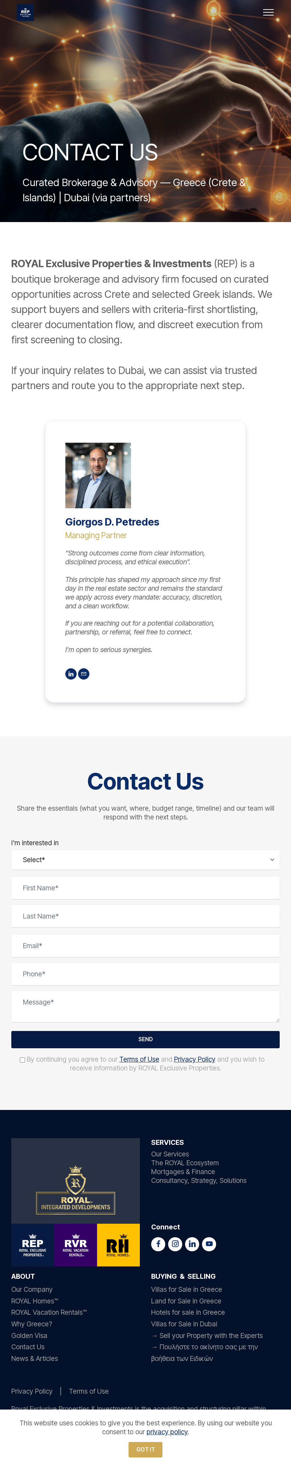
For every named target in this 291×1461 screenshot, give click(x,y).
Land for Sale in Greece (186, 1302)
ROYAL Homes (32, 1302)
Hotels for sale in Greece (188, 1314)
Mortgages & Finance (183, 1173)
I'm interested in (35, 843)
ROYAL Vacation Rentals (47, 1314)
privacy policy (167, 1430)
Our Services (170, 1156)
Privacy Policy (194, 1061)
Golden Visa (29, 1337)
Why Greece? (31, 1325)
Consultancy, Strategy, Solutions (199, 1182)
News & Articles (34, 1360)
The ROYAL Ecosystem (185, 1164)
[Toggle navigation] (268, 12)
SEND (145, 1040)
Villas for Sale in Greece (186, 1291)
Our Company (32, 1291)
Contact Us (27, 1348)
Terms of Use (139, 1061)
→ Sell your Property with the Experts (207, 1337)
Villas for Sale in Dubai (184, 1325)
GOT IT (146, 1448)
